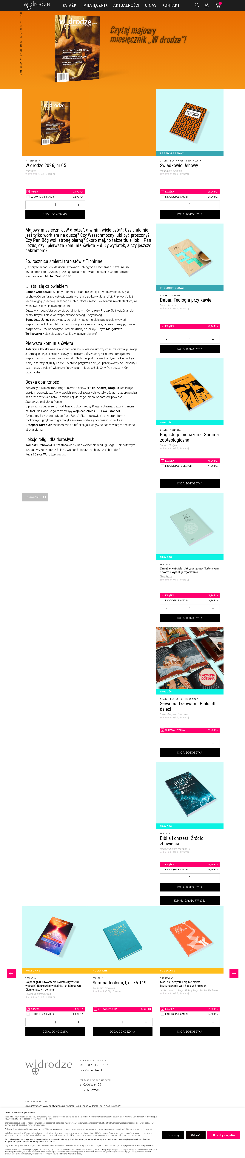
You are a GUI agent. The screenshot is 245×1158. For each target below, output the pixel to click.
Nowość (166, 422)
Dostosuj (173, 1135)
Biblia (164, 161)
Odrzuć (195, 1135)
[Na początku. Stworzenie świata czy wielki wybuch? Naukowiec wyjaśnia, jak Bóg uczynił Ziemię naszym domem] (55, 940)
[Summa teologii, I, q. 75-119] (122, 940)
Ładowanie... (33, 496)
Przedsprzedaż (172, 153)
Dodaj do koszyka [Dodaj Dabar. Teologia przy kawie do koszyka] (189, 348)
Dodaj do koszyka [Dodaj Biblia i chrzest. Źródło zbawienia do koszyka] (189, 887)
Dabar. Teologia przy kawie (185, 300)
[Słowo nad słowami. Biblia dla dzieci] (190, 661)
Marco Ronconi (168, 305)
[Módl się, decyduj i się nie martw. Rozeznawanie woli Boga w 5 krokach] (190, 940)
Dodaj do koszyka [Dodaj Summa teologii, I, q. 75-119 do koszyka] (122, 1031)
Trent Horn (166, 576)
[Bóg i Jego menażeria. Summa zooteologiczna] (190, 391)
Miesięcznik (95, 5)
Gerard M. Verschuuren (38, 993)
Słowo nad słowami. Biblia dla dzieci (189, 706)
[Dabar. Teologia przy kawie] (190, 257)
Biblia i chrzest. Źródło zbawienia (182, 841)
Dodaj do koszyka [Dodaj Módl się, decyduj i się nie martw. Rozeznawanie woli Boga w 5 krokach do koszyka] (189, 1031)
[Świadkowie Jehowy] (190, 122)
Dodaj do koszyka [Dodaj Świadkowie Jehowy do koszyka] (189, 214)
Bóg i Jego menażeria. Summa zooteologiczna (189, 437)
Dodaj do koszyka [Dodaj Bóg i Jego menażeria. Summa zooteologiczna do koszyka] (189, 483)
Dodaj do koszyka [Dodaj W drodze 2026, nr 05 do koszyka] (55, 214)
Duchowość (177, 161)
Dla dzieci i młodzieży (184, 699)
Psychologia (193, 161)
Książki (70, 5)
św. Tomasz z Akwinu (104, 988)
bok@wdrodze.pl (90, 1070)
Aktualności (126, 5)
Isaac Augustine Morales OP (175, 848)
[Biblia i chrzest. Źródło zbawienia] (190, 795)
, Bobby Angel (191, 990)
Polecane (33, 970)
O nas (151, 5)
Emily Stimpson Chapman (174, 714)
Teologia (175, 295)
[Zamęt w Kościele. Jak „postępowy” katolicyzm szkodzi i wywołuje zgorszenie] (190, 526)
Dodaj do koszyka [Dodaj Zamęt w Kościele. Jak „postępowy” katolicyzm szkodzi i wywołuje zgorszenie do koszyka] (189, 618)
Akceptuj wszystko (223, 1135)
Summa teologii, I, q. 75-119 (120, 982)
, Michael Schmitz (208, 990)
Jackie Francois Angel (172, 990)
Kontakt (171, 5)
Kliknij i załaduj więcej (189, 900)
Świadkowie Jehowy (179, 165)
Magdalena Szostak (171, 170)
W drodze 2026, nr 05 (45, 165)
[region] (122, 1133)
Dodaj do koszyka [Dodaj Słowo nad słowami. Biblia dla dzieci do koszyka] (189, 752)
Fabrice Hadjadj (169, 445)
